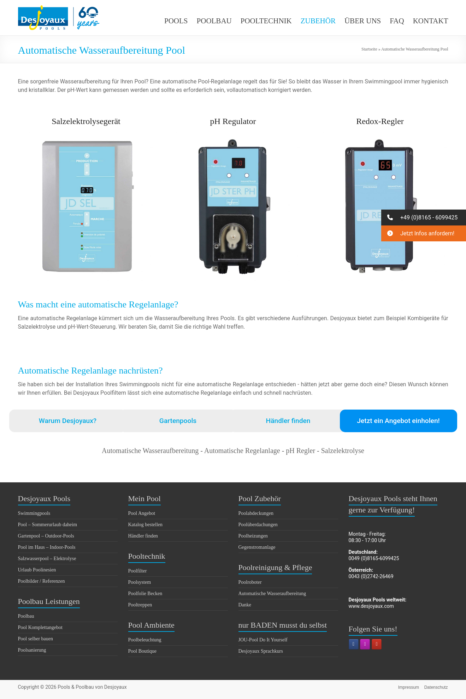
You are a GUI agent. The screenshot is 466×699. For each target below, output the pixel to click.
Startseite (369, 49)
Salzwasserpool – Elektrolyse (47, 558)
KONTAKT (430, 21)
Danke (245, 604)
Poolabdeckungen (256, 513)
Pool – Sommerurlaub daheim (47, 524)
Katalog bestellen (145, 524)
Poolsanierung (32, 650)
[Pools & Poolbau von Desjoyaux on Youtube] (377, 644)
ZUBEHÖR (318, 21)
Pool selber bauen (35, 638)
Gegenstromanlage (257, 547)
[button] (423, 217)
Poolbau (26, 616)
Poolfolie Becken (145, 593)
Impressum (408, 687)
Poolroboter (250, 582)
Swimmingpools (34, 513)
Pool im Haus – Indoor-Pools (47, 547)
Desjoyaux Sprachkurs (260, 651)
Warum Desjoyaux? (67, 421)
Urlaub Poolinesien (37, 569)
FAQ (397, 21)
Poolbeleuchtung (144, 639)
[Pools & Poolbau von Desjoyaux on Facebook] (354, 644)
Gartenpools (177, 421)
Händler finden (288, 421)
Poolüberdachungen (258, 524)
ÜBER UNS (362, 21)
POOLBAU (214, 21)
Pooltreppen (140, 604)
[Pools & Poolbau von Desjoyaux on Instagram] (365, 644)
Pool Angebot (141, 513)
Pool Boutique (142, 651)
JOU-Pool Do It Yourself (263, 639)
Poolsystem (139, 582)
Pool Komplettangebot (40, 627)
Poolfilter (137, 571)
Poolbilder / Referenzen (41, 581)
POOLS (176, 21)
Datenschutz (436, 687)
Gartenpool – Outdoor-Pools (46, 536)
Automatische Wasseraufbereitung (272, 593)
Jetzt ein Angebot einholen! (398, 421)
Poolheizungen (253, 536)
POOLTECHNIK (266, 21)
